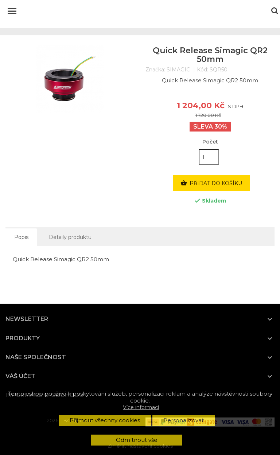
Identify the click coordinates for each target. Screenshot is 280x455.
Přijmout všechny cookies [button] (105, 420)
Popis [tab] (21, 237)
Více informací (141, 407)
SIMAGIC (178, 69)
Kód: (202, 70)
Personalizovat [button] (183, 420)
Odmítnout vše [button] (137, 439)
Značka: (155, 70)
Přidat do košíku (211, 183)
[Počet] (209, 157)
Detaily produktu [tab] (70, 237)
